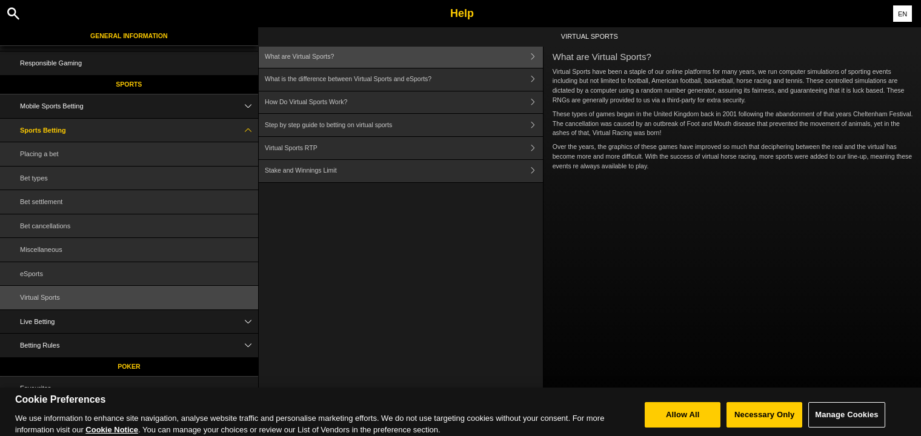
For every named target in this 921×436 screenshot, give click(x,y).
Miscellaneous (41, 249)
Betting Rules (139, 345)
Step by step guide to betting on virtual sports (404, 125)
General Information (128, 35)
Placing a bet (39, 153)
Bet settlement (41, 201)
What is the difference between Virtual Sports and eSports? (404, 79)
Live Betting (139, 322)
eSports (31, 273)
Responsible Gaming (51, 63)
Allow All (683, 419)
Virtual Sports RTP (404, 148)
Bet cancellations (45, 226)
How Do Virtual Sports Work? (404, 102)
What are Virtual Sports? (404, 56)
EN (902, 14)
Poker (129, 366)
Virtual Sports (40, 297)
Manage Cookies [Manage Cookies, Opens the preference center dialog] (846, 419)
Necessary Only (764, 419)
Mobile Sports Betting (139, 106)
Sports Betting (139, 130)
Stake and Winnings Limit (404, 171)
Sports (129, 84)
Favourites (35, 388)
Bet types (34, 178)
